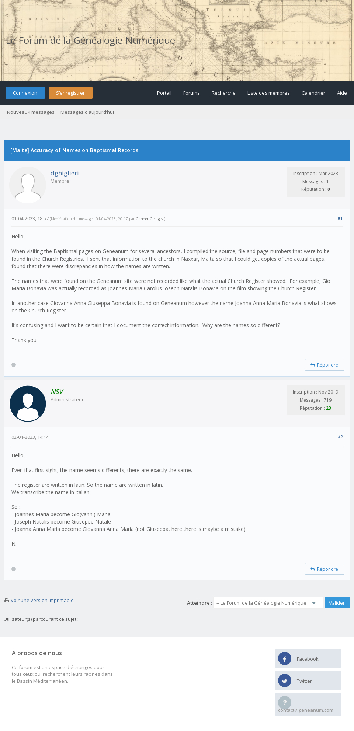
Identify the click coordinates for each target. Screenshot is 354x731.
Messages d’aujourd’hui (87, 112)
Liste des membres (268, 93)
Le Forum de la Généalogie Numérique (90, 40)
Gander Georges (149, 218)
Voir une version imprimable (42, 600)
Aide (342, 93)
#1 (340, 218)
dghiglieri (65, 173)
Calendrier (313, 93)
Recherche (224, 93)
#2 (340, 436)
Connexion (25, 93)
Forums (191, 93)
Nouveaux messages (31, 112)
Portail (164, 93)
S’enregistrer (70, 93)
